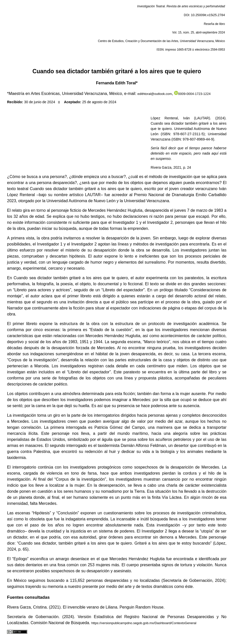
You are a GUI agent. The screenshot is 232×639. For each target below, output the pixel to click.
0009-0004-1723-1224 (192, 94)
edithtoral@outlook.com (155, 94)
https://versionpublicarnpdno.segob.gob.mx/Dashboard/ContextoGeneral (143, 623)
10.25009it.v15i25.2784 (208, 15)
